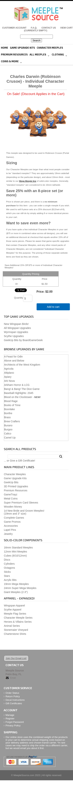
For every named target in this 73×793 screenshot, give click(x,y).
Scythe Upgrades (14, 336)
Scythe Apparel (12, 609)
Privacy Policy (13, 725)
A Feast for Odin (13, 356)
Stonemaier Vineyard (16, 629)
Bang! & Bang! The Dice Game (22, 388)
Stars (7, 575)
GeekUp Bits (11, 482)
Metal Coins (11, 498)
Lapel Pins (10, 529)
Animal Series (12, 625)
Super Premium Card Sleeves (21, 502)
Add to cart (53, 306)
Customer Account (14, 28)
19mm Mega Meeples (16, 584)
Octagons (9, 567)
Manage (10, 715)
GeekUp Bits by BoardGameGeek (23, 340)
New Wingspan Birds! (16, 323)
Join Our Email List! (16, 658)
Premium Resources (14, 54)
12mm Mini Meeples (15, 551)
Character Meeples (50, 47)
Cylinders (9, 563)
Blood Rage (11, 401)
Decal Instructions (15, 700)
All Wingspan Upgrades (17, 328)
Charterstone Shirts (15, 633)
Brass (7, 417)
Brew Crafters (12, 421)
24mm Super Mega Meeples (20, 588)
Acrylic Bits (10, 579)
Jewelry (8, 533)
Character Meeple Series (18, 617)
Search (60, 457)
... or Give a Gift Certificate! (19, 460)
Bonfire (8, 413)
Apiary (7, 376)
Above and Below (14, 360)
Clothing (58, 54)
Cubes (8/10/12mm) (15, 555)
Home (4, 47)
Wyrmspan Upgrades (16, 332)
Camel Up (10, 437)
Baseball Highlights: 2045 (18, 393)
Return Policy (13, 696)
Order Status (12, 693)
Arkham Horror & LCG (17, 384)
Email (13, 678)
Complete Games (14, 517)
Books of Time (12, 405)
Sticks (7, 571)
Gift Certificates (14, 703)
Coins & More (10, 61)
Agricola (8, 368)
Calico (7, 433)
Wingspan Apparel (14, 605)
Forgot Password (15, 722)
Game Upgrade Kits (22, 47)
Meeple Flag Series (15, 613)
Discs (7, 559)
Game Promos (12, 521)
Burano (8, 425)
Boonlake (9, 409)
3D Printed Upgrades (16, 486)
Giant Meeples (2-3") (16, 592)
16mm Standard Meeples (18, 547)
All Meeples (38, 54)
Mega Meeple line (27, 181)
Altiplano (9, 372)
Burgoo (8, 429)
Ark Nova (9, 380)
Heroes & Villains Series (18, 621)
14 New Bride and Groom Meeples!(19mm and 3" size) (24, 512)
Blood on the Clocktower (18, 397)
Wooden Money (13, 506)
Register (10, 718)
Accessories (11, 525)
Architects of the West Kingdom (22, 364)
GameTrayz (10, 494)
